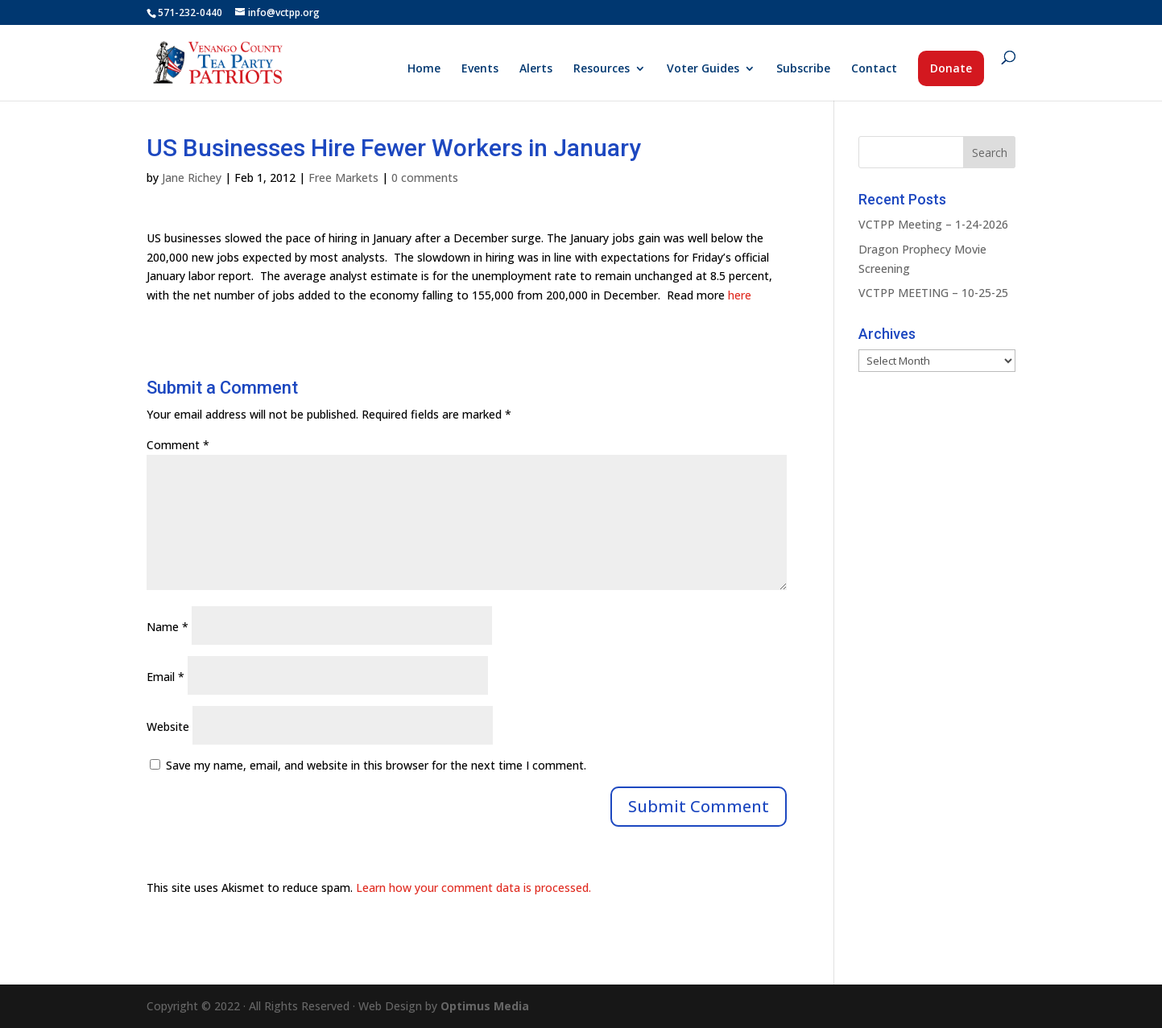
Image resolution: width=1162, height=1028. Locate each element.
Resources (601, 69)
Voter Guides (703, 69)
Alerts (535, 69)
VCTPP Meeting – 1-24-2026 (933, 224)
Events (479, 69)
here (739, 295)
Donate (951, 68)
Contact (874, 69)
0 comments (424, 177)
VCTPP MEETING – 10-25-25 (933, 292)
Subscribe (803, 69)
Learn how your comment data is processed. (473, 887)
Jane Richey (191, 177)
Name (167, 626)
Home (423, 69)
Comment (178, 444)
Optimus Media (484, 1006)
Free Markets (343, 177)
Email (165, 676)
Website (168, 726)
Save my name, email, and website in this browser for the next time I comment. (376, 765)
